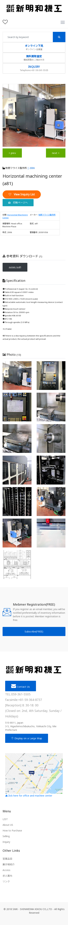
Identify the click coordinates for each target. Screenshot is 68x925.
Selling (6, 836)
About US (8, 825)
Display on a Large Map (26, 738)
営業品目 (7, 858)
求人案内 (7, 875)
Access (6, 870)
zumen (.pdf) (15, 267)
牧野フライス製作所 (15, 168)
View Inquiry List (22, 194)
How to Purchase (12, 830)
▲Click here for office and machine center (34, 775)
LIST (5, 819)
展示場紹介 (9, 864)
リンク (6, 881)
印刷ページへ (18, 202)
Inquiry (6, 842)
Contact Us (20, 686)
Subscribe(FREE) (34, 631)
